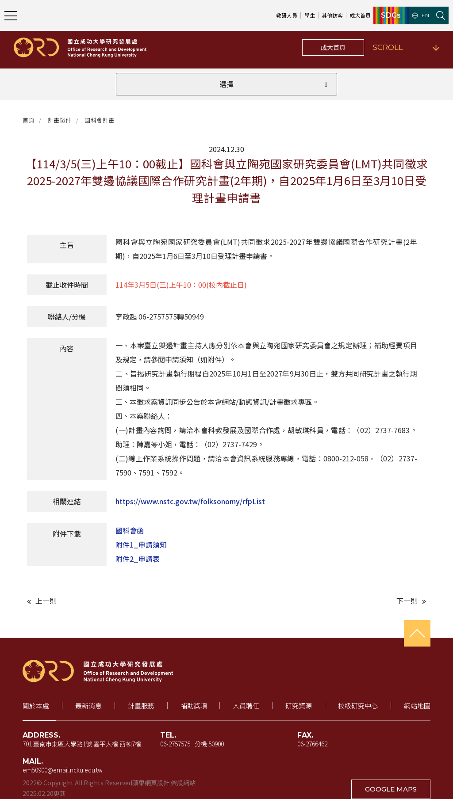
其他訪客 (332, 15)
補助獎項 (193, 705)
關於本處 (36, 705)
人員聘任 (246, 705)
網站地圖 (417, 705)
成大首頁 (333, 47)
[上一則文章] (124, 601)
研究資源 (298, 705)
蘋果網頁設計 (150, 782)
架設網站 (183, 782)
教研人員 (286, 15)
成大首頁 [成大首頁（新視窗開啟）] (360, 15)
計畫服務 (141, 705)
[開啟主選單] (10, 15)
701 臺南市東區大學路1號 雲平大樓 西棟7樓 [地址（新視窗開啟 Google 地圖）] (82, 743)
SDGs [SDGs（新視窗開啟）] (391, 15)
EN (420, 15)
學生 (309, 15)
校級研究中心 (358, 705)
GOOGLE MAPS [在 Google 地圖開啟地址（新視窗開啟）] (391, 789)
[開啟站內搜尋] (440, 15)
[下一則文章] (328, 601)
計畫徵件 (60, 120)
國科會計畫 (99, 120)
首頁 (29, 120)
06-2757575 (175, 743)
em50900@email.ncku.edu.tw (63, 769)
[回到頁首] (417, 633)
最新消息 (88, 705)
